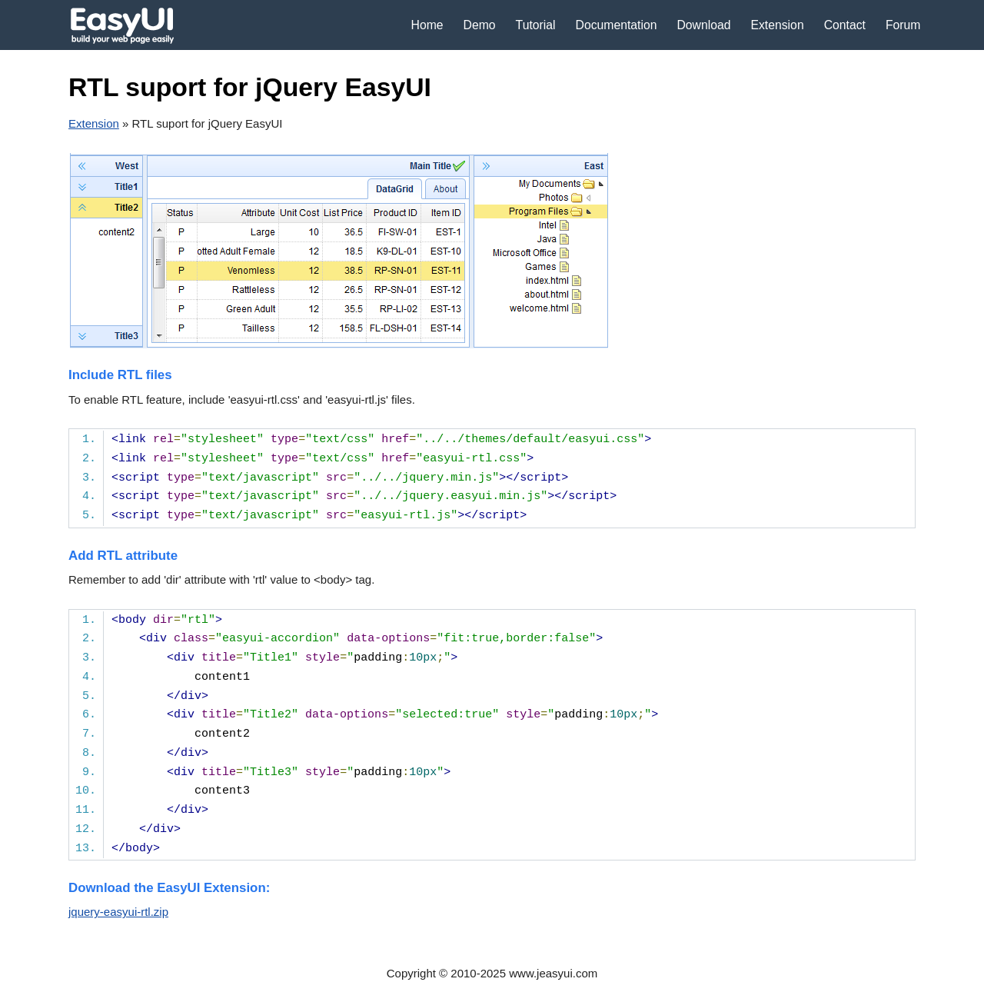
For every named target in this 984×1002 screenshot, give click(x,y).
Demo (480, 25)
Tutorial (536, 25)
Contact (845, 25)
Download (703, 25)
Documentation (616, 25)
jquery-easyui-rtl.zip (118, 911)
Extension (776, 25)
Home (427, 25)
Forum (903, 25)
